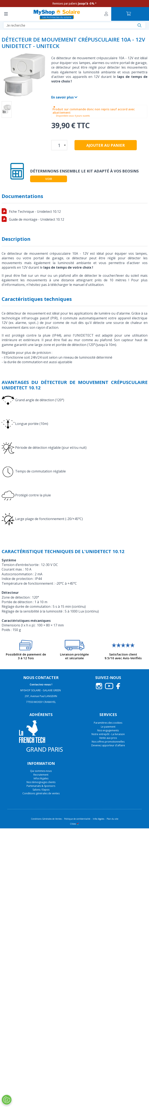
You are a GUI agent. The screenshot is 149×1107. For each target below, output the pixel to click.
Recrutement (40, 774)
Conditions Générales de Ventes (46, 818)
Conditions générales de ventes (41, 793)
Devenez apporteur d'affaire (108, 745)
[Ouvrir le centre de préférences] (6, 1100)
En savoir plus (64, 97)
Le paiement (108, 726)
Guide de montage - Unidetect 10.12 (36, 219)
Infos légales (41, 778)
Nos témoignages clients (41, 782)
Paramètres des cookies (108, 722)
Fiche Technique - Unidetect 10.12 (35, 211)
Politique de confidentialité (77, 818)
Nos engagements (108, 730)
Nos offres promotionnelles (108, 741)
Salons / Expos (41, 789)
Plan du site (112, 818)
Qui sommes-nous (41, 771)
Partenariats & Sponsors (41, 786)
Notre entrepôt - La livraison (108, 734)
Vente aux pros (108, 738)
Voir (48, 179)
